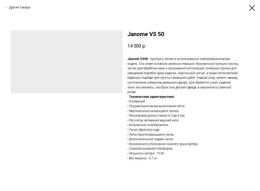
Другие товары (19, 7)
